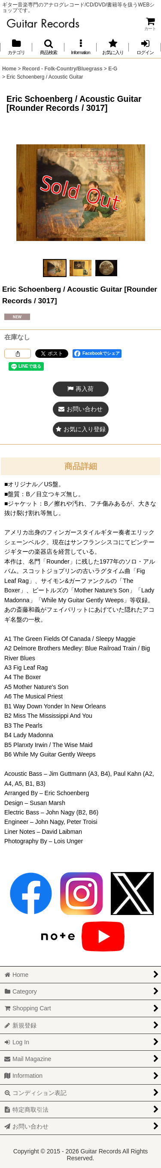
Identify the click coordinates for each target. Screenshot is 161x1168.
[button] (48, 47)
